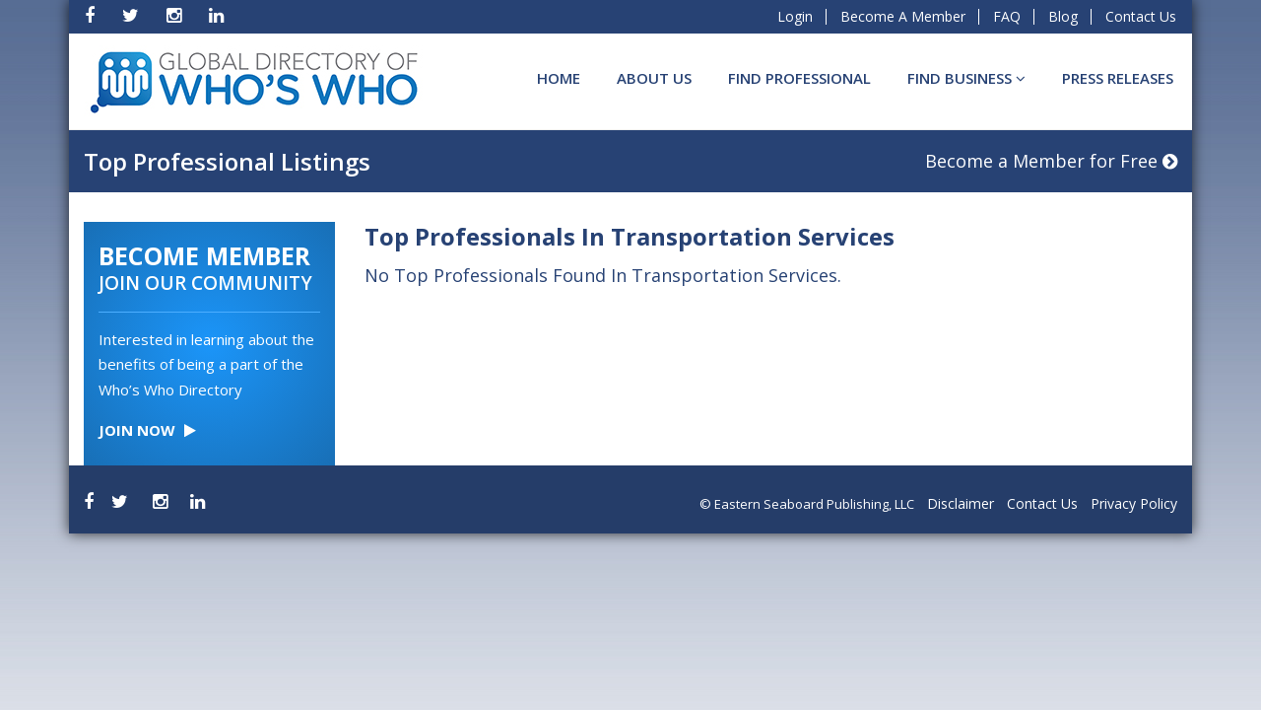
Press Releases (1117, 78)
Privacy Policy (1134, 503)
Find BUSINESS (966, 78)
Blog (1063, 16)
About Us (654, 78)
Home (558, 78)
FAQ (1007, 16)
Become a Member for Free (1051, 161)
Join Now (147, 430)
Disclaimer (960, 503)
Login (795, 16)
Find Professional (799, 78)
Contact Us (1140, 16)
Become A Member (902, 16)
